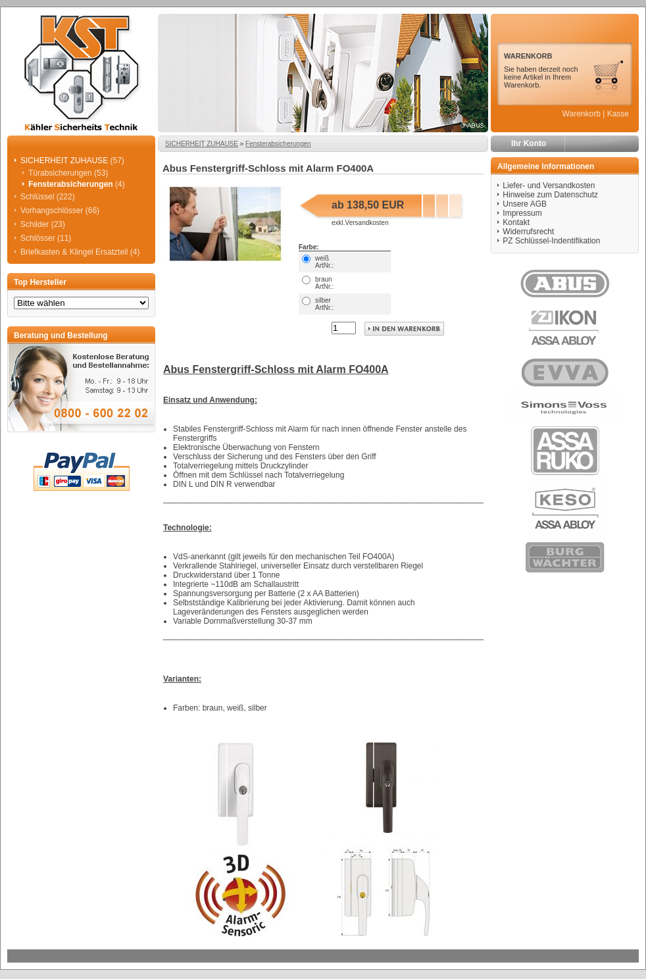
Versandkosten (367, 222)
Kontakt (516, 222)
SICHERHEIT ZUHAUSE (201, 143)
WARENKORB (528, 56)
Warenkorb (581, 113)
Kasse (618, 113)
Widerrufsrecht (528, 231)
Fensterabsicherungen (278, 143)
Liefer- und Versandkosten (549, 185)
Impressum (522, 213)
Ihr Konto (528, 143)
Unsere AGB (525, 204)
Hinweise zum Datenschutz (550, 194)
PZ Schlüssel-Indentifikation (551, 240)
